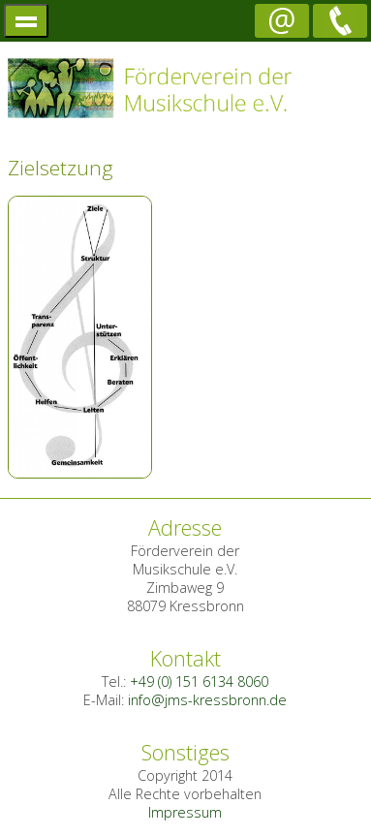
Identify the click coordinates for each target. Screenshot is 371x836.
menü (26, 21)
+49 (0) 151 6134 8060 (199, 681)
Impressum (185, 812)
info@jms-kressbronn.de (207, 700)
